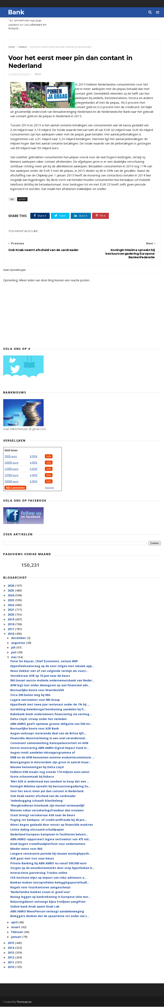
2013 (11, 954)
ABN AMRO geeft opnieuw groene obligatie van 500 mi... (51, 725)
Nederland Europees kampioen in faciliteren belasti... (49, 836)
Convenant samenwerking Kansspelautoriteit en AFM (49, 744)
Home (11, 47)
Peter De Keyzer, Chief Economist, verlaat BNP (44, 662)
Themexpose (24, 1003)
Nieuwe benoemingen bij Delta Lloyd (37, 768)
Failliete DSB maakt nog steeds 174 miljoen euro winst (49, 773)
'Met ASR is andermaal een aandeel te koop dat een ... (49, 783)
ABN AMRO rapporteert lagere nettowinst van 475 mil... (50, 840)
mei (14, 658)
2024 (11, 597)
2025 (11, 592)
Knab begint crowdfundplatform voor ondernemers (47, 845)
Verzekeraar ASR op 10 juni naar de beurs (40, 677)
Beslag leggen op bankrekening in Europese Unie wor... (50, 898)
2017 (11, 630)
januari (16, 938)
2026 (11, 587)
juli (13, 649)
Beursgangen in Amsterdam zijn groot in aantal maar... (50, 763)
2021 (11, 611)
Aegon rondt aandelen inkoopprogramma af (42, 754)
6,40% (33, 476)
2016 (11, 635)
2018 (11, 625)
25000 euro (11, 476)
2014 (11, 949)
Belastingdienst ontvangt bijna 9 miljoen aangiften (47, 903)
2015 (11, 944)
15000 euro (11, 470)
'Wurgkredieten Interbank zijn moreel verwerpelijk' (47, 807)
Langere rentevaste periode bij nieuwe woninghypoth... (50, 855)
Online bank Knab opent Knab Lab (34, 908)
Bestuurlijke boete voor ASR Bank (34, 730)
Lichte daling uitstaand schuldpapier (37, 831)
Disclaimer (49, 489)
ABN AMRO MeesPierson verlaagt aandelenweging (47, 912)
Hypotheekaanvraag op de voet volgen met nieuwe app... (52, 667)
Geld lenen (10, 451)
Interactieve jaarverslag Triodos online (38, 874)
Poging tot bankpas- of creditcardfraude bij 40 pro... (48, 821)
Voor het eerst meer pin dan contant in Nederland (46, 792)
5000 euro (10, 458)
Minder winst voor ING (26, 850)
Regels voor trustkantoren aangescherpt (40, 888)
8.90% (33, 458)
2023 (11, 601)
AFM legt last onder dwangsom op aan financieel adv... (50, 687)
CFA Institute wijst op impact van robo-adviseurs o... (48, 879)
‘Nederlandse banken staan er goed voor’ (40, 893)
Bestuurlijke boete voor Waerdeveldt (37, 691)
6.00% (33, 464)
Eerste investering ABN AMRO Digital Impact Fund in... (49, 749)
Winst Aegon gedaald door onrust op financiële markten (51, 826)
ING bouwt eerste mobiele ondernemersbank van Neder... (52, 682)
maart (16, 928)
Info (48, 458)
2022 (11, 606)
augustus (18, 644)
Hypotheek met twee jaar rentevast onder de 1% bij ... (50, 706)
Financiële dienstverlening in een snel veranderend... (48, 739)
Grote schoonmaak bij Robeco (32, 778)
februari (17, 933)
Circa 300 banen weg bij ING (30, 696)
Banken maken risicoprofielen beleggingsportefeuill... (49, 884)
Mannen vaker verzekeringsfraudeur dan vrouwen (47, 812)
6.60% (33, 470)
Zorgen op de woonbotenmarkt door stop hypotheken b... (52, 869)
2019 (11, 621)
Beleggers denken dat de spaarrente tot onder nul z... (49, 917)
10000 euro (11, 464)
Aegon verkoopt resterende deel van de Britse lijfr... (48, 735)
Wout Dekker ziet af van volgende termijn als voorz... (49, 672)
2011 (11, 963)
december (19, 639)
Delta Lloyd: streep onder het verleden (38, 720)
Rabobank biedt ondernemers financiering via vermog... (51, 715)
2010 (11, 968)
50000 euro (11, 483)
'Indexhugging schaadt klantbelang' (36, 802)
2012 (11, 959)
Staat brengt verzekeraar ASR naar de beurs (42, 816)
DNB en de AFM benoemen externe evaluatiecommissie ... (52, 759)
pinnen (23, 47)
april (14, 924)
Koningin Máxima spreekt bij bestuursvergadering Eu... (50, 788)
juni (14, 654)
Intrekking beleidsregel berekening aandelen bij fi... (48, 711)
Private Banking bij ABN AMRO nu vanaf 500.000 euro (48, 864)
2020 (11, 616)
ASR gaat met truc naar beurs (32, 860)
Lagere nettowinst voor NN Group (35, 701)
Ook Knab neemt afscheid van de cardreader (43, 797)
